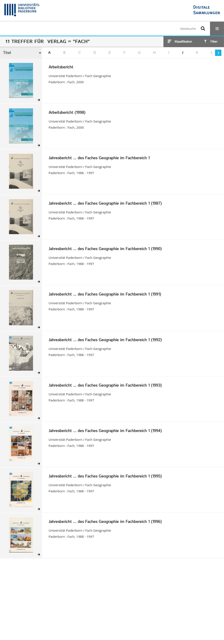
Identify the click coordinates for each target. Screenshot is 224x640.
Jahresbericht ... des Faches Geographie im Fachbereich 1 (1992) (105, 340)
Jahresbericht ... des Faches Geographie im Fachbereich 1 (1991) (105, 294)
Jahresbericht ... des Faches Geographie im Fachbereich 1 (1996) (105, 522)
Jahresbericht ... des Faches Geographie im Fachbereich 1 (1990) (105, 249)
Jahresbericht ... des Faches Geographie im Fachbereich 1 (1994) (105, 431)
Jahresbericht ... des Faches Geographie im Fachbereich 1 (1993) (105, 385)
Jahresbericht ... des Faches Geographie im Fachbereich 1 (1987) (105, 203)
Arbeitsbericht (61, 67)
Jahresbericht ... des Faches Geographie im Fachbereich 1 (99, 158)
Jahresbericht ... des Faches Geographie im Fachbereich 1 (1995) (105, 476)
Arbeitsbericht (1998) (67, 113)
